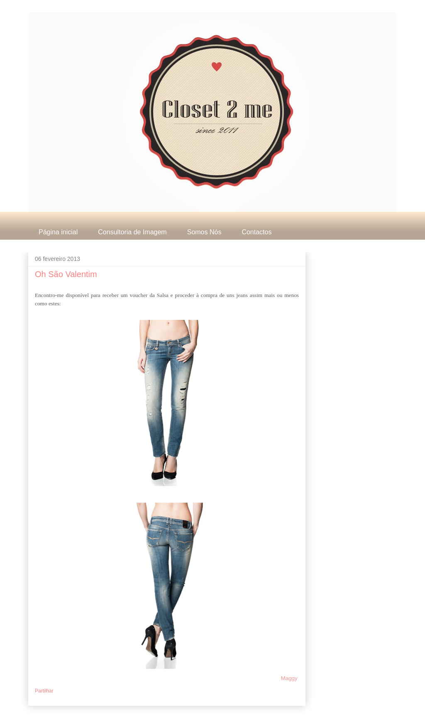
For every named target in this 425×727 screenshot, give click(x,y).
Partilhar (44, 691)
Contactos (256, 232)
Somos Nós (204, 232)
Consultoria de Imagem (132, 232)
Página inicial (58, 232)
